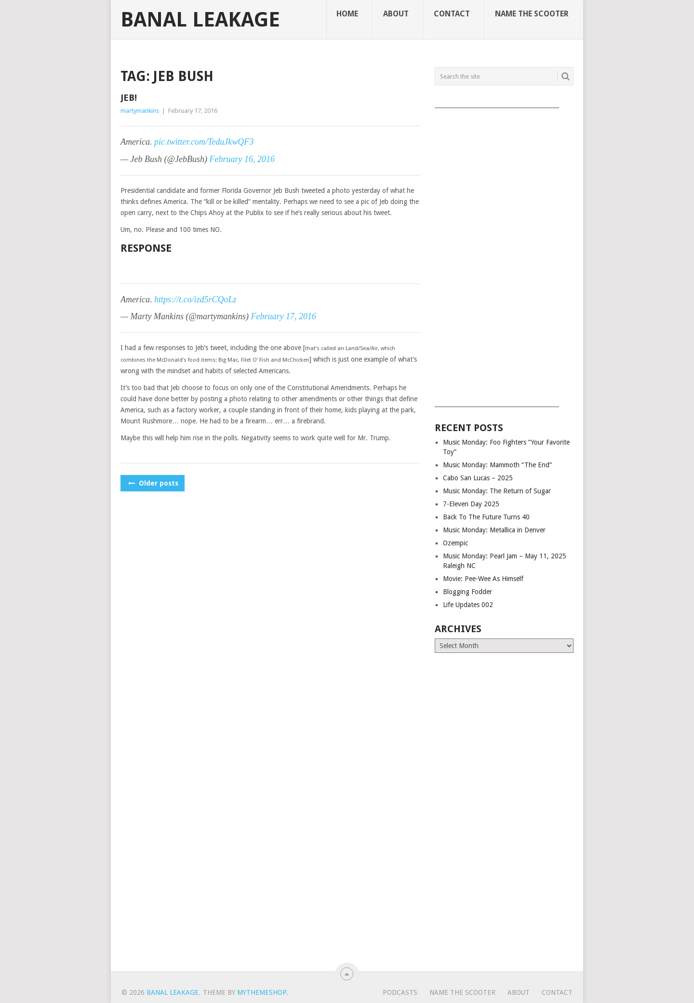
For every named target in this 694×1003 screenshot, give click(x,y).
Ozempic (455, 543)
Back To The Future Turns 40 (486, 517)
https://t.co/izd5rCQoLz (195, 299)
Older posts (152, 483)
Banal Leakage (200, 20)
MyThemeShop (261, 992)
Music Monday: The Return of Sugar (497, 491)
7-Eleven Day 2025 (471, 504)
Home (347, 13)
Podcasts (400, 992)
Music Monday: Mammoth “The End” (497, 465)
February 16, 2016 (242, 159)
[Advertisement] (504, 254)
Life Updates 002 (468, 605)
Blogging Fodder (467, 592)
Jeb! (128, 98)
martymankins (139, 110)
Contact (452, 13)
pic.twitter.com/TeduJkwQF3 (204, 142)
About (396, 13)
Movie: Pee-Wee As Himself (483, 579)
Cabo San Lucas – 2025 (478, 478)
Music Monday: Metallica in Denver (494, 530)
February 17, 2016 (283, 316)
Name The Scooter (532, 13)
